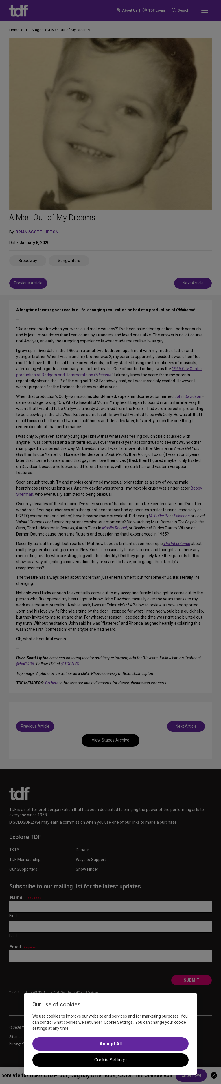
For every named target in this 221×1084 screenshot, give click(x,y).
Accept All (111, 1043)
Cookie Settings (110, 1060)
